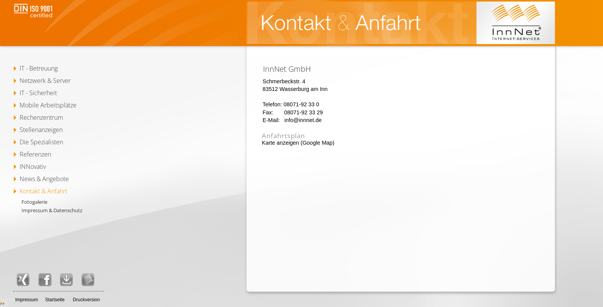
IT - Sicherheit (38, 93)
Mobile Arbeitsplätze (48, 105)
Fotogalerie (34, 201)
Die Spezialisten (41, 142)
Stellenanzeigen (41, 129)
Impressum (26, 299)
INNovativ (33, 166)
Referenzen (35, 154)
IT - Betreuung (39, 68)
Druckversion (86, 299)
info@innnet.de (303, 120)
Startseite (55, 299)
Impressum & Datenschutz (52, 210)
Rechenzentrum (41, 117)
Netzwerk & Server (45, 80)
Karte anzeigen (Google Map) (298, 143)
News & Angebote (44, 179)
